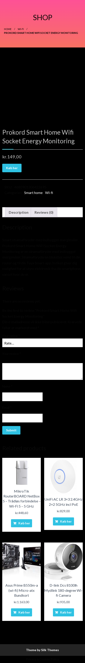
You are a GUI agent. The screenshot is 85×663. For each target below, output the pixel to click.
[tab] (18, 212)
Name (7, 386)
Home (7, 29)
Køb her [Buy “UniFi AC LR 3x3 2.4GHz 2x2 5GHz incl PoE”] (66, 521)
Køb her (12, 168)
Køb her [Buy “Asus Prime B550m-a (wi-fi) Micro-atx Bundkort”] (24, 612)
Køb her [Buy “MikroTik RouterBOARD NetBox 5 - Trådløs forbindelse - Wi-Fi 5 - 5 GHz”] (24, 523)
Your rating (11, 336)
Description (18, 212)
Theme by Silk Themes (42, 650)
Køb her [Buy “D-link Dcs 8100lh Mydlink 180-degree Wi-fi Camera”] (66, 612)
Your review (11, 353)
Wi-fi (21, 29)
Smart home (33, 192)
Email (7, 407)
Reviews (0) (44, 212)
